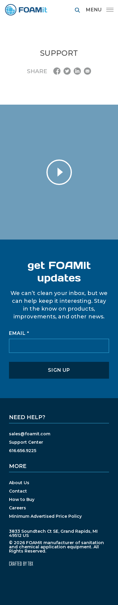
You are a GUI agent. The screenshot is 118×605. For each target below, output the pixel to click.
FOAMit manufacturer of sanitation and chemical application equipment (26, 9)
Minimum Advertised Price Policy (45, 516)
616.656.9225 (22, 450)
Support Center (26, 442)
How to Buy (21, 499)
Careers (17, 508)
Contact (18, 491)
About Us (19, 482)
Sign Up (59, 370)
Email (19, 333)
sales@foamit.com (29, 434)
